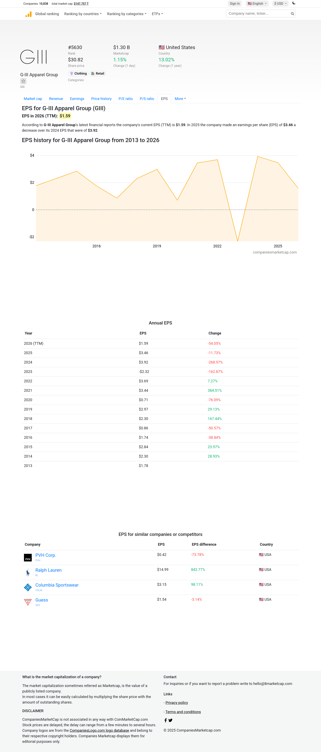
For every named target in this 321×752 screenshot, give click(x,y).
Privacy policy (176, 702)
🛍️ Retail (97, 73)
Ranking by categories (125, 14)
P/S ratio (147, 99)
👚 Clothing (78, 73)
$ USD (279, 4)
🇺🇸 (256, 4)
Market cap (33, 99)
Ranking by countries (81, 14)
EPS (164, 99)
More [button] (179, 99)
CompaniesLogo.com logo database (99, 730)
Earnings (77, 99)
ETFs (156, 14)
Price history (101, 99)
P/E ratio (126, 99)
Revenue (56, 99)
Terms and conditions (183, 712)
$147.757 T (81, 3)
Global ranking (47, 14)
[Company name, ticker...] (261, 13)
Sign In (235, 4)
